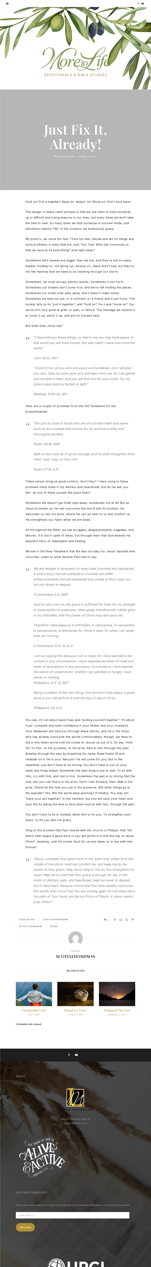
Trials (54, 926)
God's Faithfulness (55, 919)
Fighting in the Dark (117, 1010)
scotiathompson (66, 156)
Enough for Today (75, 1010)
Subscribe (25, 1227)
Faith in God (27, 919)
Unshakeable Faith (34, 1010)
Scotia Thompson (30, 926)
